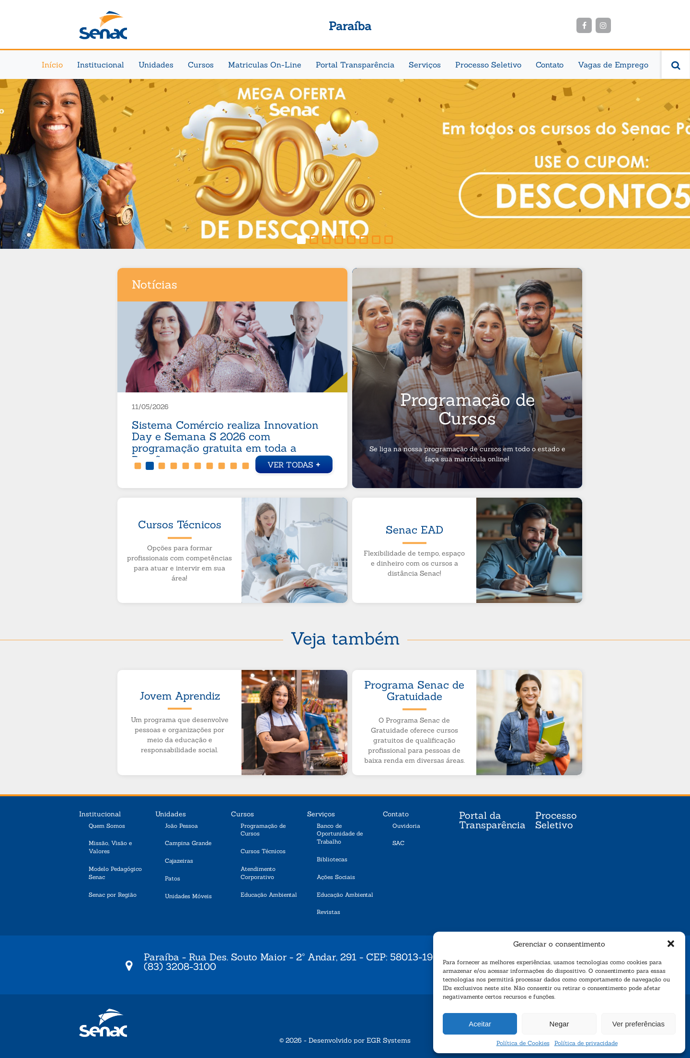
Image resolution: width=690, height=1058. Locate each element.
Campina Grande (188, 842)
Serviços (425, 64)
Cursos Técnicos (263, 851)
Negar (559, 1024)
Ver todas (294, 463)
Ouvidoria (406, 825)
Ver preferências (638, 1024)
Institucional (100, 64)
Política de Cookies (523, 1043)
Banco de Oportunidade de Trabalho (340, 834)
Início (52, 64)
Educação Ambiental (269, 894)
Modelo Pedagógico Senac (115, 872)
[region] (345, 164)
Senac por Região (113, 894)
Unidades (155, 64)
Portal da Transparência (492, 821)
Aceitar (480, 1024)
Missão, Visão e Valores (110, 847)
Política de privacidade (586, 1043)
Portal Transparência (355, 64)
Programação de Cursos (263, 829)
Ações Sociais (336, 876)
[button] (671, 943)
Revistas (328, 911)
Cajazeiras (179, 860)
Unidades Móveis (188, 896)
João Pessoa (181, 825)
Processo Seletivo (488, 64)
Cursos (201, 64)
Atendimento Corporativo (258, 872)
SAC (398, 842)
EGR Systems (389, 1040)
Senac (103, 25)
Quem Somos (107, 825)
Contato (550, 64)
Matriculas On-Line (264, 64)
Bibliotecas (332, 859)
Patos (172, 878)
